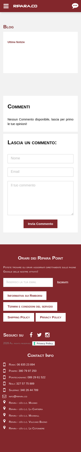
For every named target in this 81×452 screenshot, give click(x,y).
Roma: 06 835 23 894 (22, 364)
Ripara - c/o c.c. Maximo (23, 402)
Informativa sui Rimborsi (25, 295)
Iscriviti (62, 282)
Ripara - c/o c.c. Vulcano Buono (28, 421)
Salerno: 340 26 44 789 (23, 390)
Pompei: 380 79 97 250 (23, 370)
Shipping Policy (19, 317)
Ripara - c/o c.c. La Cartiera (26, 409)
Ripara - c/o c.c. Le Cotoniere (26, 428)
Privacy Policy (50, 317)
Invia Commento (40, 224)
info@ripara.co (18, 396)
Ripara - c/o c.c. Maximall (24, 415)
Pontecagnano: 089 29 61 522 (27, 377)
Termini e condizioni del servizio (30, 306)
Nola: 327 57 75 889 (21, 383)
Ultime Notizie (16, 42)
